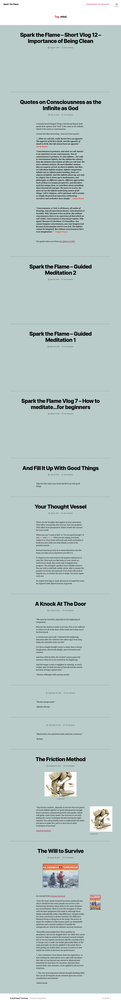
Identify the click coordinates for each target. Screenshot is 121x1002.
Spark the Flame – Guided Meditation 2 (60, 269)
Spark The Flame (11, 4)
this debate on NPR (67, 241)
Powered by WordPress (38, 997)
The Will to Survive (60, 850)
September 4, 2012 (55, 765)
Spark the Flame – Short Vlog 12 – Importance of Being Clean (60, 38)
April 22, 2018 (54, 279)
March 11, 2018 (54, 413)
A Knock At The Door (60, 603)
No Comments (68, 47)
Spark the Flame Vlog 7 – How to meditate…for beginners (60, 403)
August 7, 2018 (54, 47)
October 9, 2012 (55, 610)
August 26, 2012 (55, 857)
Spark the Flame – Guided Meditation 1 (60, 336)
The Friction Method (60, 758)
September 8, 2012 (55, 724)
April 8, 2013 (55, 513)
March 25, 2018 (55, 346)
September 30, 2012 (54, 692)
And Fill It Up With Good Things (60, 467)
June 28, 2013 (54, 474)
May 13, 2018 (55, 115)
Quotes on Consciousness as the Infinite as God (60, 105)
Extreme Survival (43, 830)
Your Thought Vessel (60, 506)
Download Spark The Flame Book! (97, 4)
